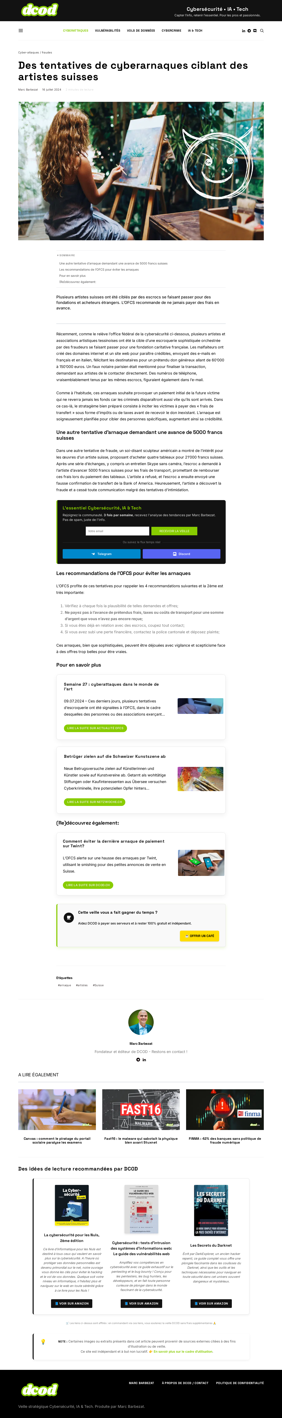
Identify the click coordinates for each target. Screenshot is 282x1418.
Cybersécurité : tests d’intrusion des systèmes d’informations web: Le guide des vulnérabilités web (141, 1248)
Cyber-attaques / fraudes (35, 52)
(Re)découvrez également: (77, 282)
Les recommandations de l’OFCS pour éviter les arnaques (99, 269)
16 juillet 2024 (51, 89)
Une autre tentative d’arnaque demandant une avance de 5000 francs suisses (113, 263)
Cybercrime (171, 30)
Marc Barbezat (28, 89)
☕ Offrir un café (199, 935)
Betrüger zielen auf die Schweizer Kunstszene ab (115, 756)
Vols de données (141, 30)
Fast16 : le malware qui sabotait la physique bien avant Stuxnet (141, 1140)
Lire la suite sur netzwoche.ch (94, 802)
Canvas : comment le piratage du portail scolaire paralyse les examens (57, 1140)
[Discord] (255, 30)
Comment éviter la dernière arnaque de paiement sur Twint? (114, 844)
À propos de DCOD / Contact (185, 1382)
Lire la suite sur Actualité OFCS (95, 728)
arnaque (65, 984)
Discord (181, 554)
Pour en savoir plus (72, 275)
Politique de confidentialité (240, 1382)
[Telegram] (249, 30)
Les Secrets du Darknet (211, 1244)
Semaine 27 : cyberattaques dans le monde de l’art (111, 687)
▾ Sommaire (66, 255)
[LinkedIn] (243, 30)
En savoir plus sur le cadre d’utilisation (183, 1351)
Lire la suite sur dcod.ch (88, 885)
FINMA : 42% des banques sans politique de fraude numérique (225, 1140)
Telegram (101, 554)
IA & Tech (195, 30)
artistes (83, 984)
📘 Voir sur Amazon (72, 1303)
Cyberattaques (75, 30)
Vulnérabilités (107, 30)
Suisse (99, 984)
